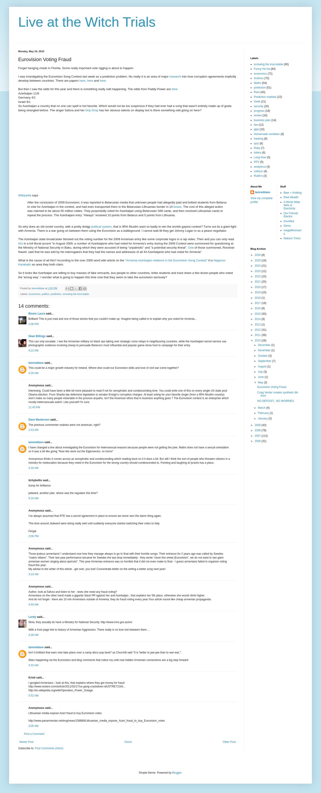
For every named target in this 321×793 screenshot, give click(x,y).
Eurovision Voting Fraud (271, 387)
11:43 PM (34, 407)
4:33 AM (33, 665)
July (261, 371)
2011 (258, 335)
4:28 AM (33, 635)
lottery (257, 152)
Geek (257, 101)
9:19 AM (33, 498)
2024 (258, 265)
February (264, 413)
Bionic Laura (36, 313)
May (261, 382)
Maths (257, 83)
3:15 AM (33, 574)
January (263, 418)
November (264, 350)
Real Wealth (291, 197)
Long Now (260, 157)
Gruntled (289, 221)
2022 (258, 276)
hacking (258, 138)
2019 (258, 292)
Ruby (257, 148)
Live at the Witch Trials (87, 22)
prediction (56, 294)
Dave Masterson (38, 419)
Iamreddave (36, 362)
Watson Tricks (292, 238)
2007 (258, 435)
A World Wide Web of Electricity (292, 205)
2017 (258, 303)
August (262, 366)
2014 (258, 319)
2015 (258, 313)
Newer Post (26, 742)
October (263, 355)
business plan (262, 120)
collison (258, 171)
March (262, 407)
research (175, 76)
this (20, 243)
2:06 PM (33, 536)
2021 (258, 281)
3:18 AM (33, 468)
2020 (258, 287)
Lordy (32, 617)
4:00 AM (33, 604)
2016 (258, 308)
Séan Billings (37, 336)
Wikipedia (24, 195)
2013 (258, 324)
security (258, 106)
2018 (258, 297)
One (191, 247)
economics (35, 294)
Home (128, 742)
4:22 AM (33, 350)
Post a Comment (34, 734)
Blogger (176, 772)
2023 (258, 271)
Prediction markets (265, 97)
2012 (258, 329)
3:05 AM (33, 726)
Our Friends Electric (291, 215)
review (258, 115)
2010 (258, 340)
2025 (258, 260)
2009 (258, 425)
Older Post (229, 742)
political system (101, 226)
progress (259, 110)
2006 (258, 441)
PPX (256, 162)
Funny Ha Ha (262, 68)
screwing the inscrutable (76, 294)
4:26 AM (33, 373)
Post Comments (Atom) (49, 748)
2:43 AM (33, 430)
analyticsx (260, 166)
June (261, 377)
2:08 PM (33, 324)
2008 (258, 430)
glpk (256, 129)
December (264, 345)
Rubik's (258, 175)
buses (177, 206)
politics (45, 294)
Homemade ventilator (267, 134)
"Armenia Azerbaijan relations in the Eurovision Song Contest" (166, 260)
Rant (257, 92)
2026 (258, 255)
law (256, 124)
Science (259, 78)
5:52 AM (33, 695)
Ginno (287, 225)
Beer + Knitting (293, 192)
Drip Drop (91, 110)
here (82, 80)
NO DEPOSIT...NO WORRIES (275, 401)
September (265, 361)
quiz (256, 143)
